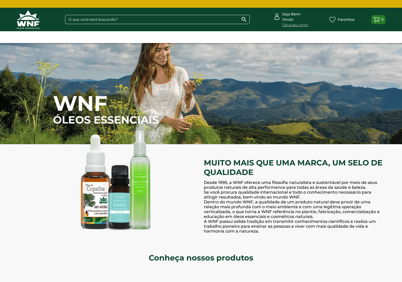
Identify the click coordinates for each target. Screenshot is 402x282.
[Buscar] (244, 19)
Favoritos (342, 19)
